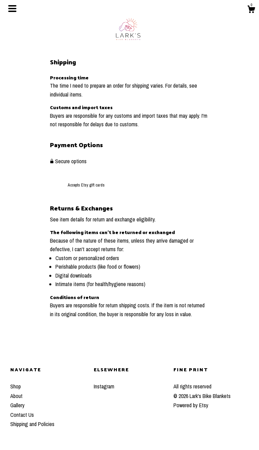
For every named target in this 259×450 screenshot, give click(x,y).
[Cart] (251, 10)
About (16, 396)
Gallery (17, 405)
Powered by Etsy (190, 405)
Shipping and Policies (32, 424)
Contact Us (22, 415)
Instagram (104, 386)
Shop (15, 386)
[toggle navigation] (12, 8)
